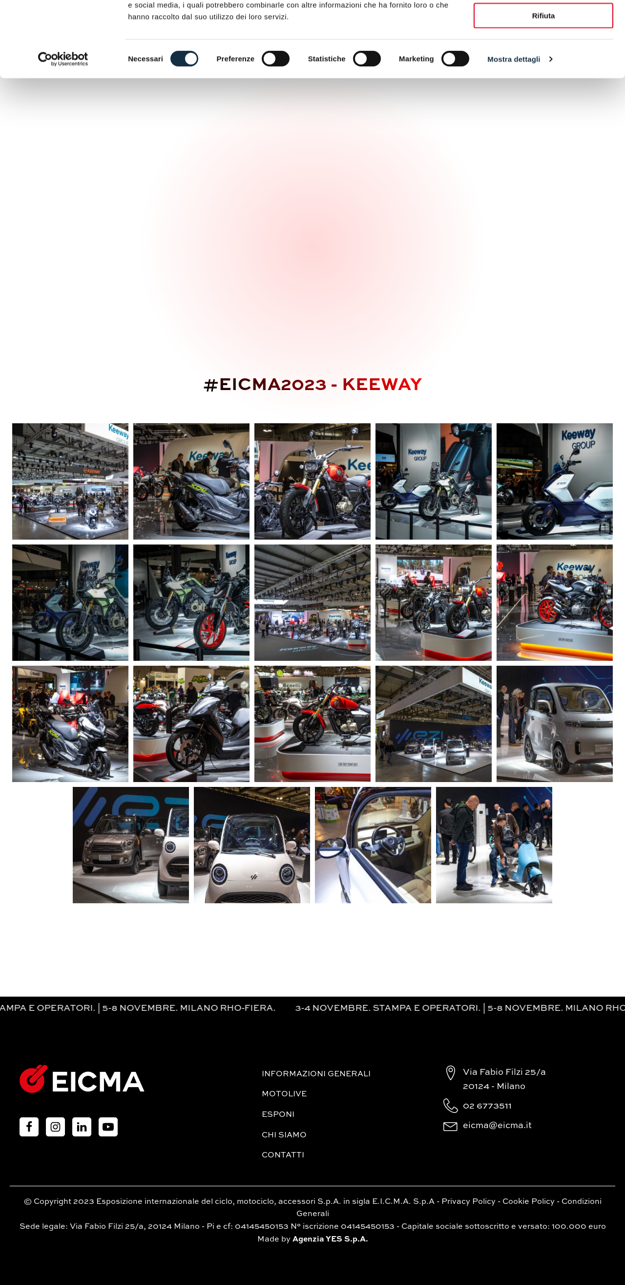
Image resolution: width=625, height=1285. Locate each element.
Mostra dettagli (513, 125)
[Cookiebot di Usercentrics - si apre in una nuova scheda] (63, 125)
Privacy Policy (468, 1202)
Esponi (278, 1115)
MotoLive (284, 1094)
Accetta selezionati (543, 53)
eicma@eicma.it (497, 1125)
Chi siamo (284, 1135)
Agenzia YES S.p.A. (330, 1239)
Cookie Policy (528, 1202)
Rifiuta (543, 82)
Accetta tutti (543, 24)
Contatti (283, 1155)
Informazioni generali (316, 1074)
